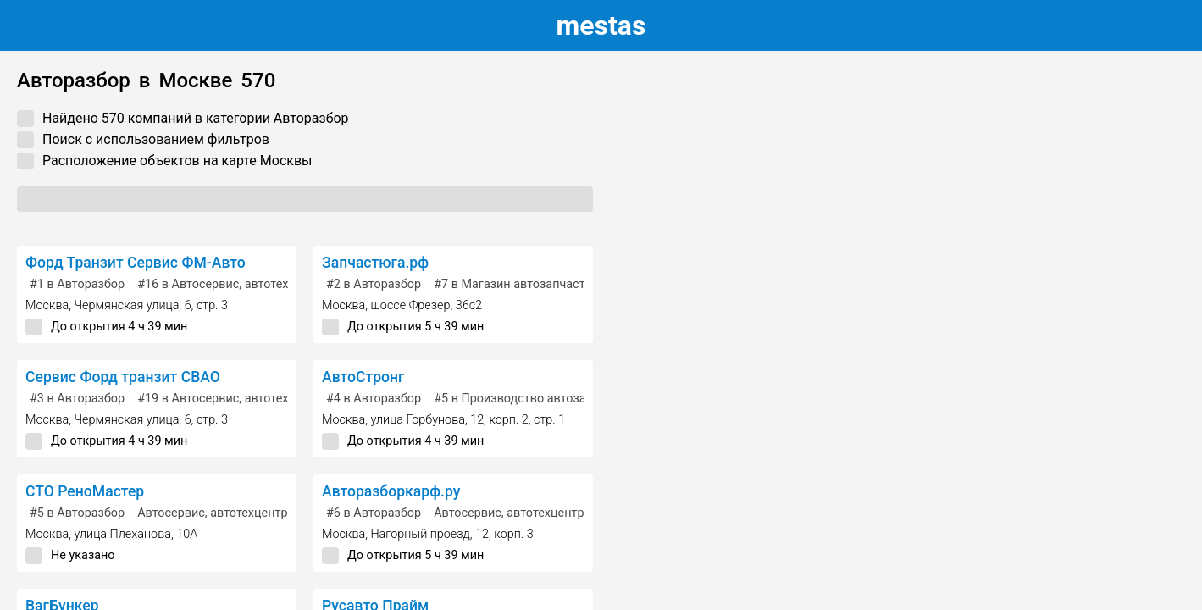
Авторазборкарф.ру (391, 491)
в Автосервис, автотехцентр (229, 284)
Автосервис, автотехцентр (212, 513)
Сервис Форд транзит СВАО (122, 377)
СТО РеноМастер (84, 491)
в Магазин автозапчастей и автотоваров (559, 284)
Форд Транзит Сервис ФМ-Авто (135, 262)
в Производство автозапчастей (532, 398)
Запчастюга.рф (375, 262)
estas (601, 25)
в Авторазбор (77, 284)
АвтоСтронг (363, 377)
